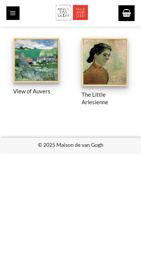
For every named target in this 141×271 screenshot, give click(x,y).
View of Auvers (31, 91)
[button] (13, 13)
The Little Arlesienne (95, 98)
